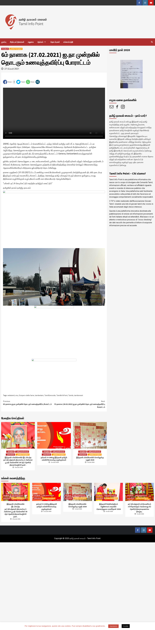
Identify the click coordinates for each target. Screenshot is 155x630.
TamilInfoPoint (62, 395)
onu (16, 395)
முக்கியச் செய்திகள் (16, 49)
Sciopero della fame (26, 395)
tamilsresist (78, 395)
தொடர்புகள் (55, 42)
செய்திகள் (5, 49)
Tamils (70, 395)
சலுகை (31, 42)
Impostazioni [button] (113, 626)
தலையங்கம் (10, 454)
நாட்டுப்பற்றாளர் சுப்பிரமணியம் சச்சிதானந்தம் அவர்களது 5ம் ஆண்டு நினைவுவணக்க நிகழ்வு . (139, 508)
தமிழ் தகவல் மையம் (22, 451)
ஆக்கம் (42, 42)
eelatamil (11, 395)
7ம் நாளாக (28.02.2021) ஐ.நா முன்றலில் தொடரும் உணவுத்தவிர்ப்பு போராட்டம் (79, 404)
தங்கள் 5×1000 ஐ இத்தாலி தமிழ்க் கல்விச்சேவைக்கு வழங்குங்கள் (54, 458)
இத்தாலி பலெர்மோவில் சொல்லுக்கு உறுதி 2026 (90, 458)
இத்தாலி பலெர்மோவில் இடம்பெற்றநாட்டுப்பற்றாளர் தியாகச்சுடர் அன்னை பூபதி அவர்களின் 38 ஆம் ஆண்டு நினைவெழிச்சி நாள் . (18, 461)
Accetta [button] (125, 626)
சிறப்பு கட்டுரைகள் (17, 42)
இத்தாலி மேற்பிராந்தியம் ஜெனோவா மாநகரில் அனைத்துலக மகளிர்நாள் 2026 (108, 506)
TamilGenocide (50, 395)
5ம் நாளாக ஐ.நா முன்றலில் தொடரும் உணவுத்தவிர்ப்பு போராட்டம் (28, 402)
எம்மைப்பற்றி (68, 42)
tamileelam (39, 395)
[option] (131, 74)
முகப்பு (3, 42)
